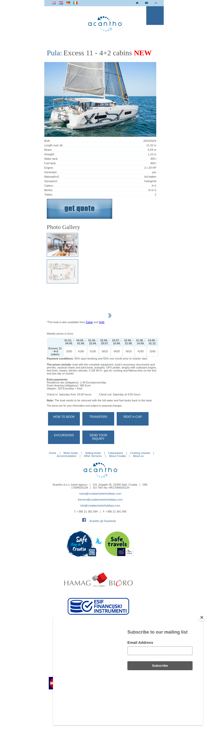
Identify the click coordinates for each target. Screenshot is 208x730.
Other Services (93, 455)
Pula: (54, 53)
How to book (64, 417)
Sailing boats (93, 452)
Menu (155, 15)
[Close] (202, 644)
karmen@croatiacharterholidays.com (100, 499)
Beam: (48, 149)
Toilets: (48, 194)
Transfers (98, 417)
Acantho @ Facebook (103, 520)
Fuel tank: (50, 163)
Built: (47, 140)
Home (52, 452)
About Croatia (117, 455)
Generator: (50, 172)
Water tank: (51, 158)
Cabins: (48, 185)
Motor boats (70, 452)
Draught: (49, 154)
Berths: (48, 190)
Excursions (64, 435)
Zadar (89, 322)
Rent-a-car (132, 417)
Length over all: (53, 145)
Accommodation (66, 455)
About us (138, 455)
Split (101, 322)
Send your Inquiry (98, 437)
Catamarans (115, 452)
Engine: (48, 167)
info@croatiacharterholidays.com (100, 505)
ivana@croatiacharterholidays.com (100, 493)
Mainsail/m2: (52, 176)
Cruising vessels (140, 452)
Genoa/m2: (51, 181)
